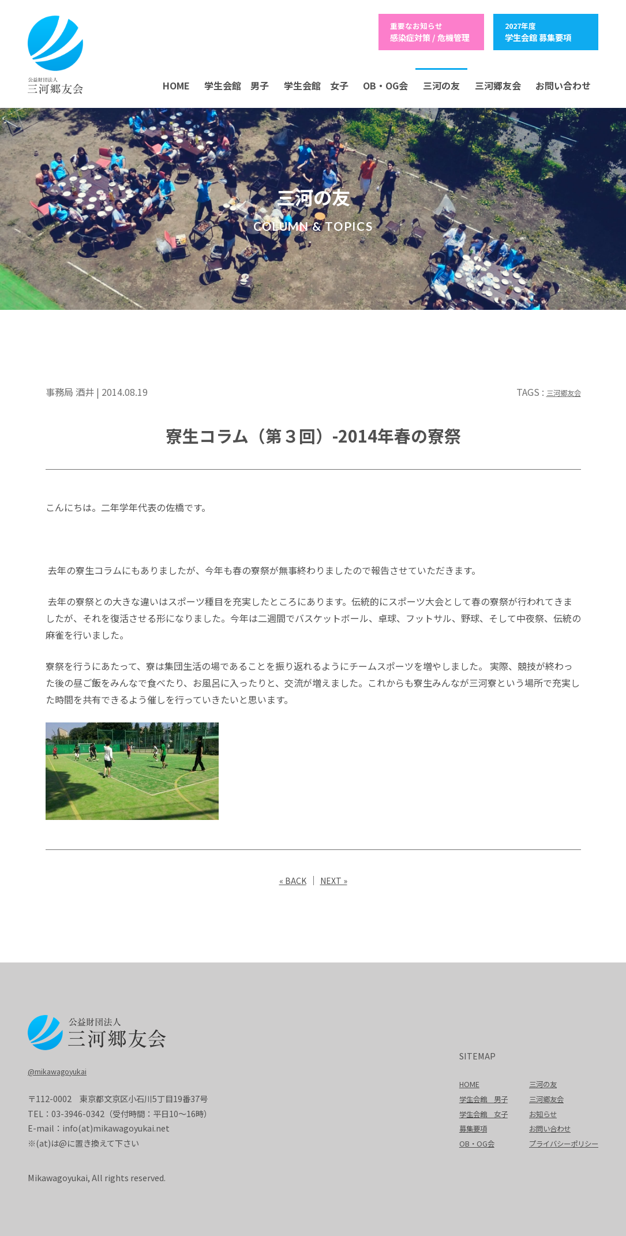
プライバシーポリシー (558, 1141)
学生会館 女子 (316, 84)
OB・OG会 (385, 84)
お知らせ (534, 1112)
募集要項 (456, 1126)
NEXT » (335, 878)
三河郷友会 (498, 84)
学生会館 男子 (236, 84)
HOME (176, 84)
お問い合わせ (563, 84)
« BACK (291, 878)
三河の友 (441, 84)
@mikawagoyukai (62, 1069)
